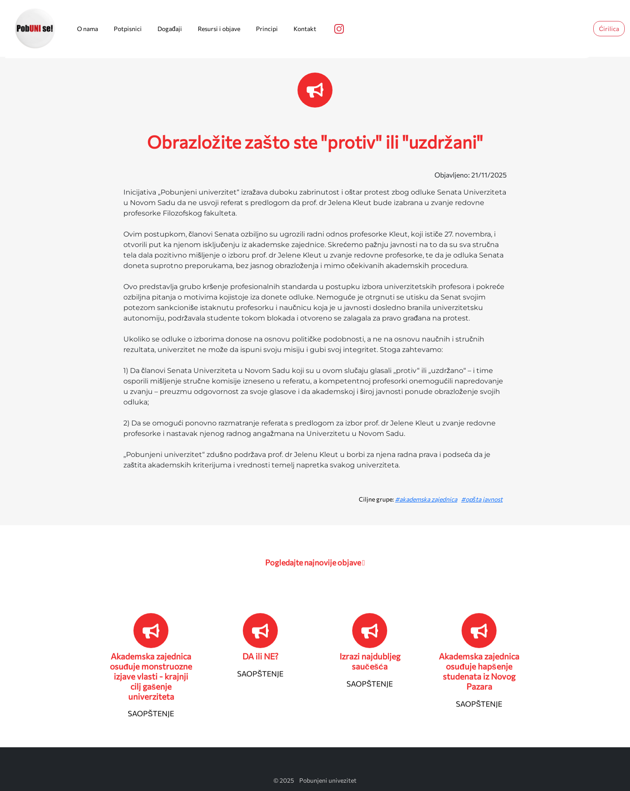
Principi (267, 28)
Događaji (170, 28)
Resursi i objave (219, 28)
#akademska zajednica (426, 499)
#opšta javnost (482, 499)
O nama (87, 28)
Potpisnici (128, 28)
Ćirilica (609, 28)
